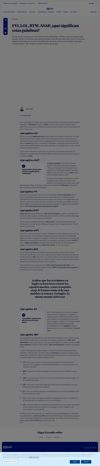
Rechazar (86, 461)
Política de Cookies (34, 457)
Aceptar (75, 461)
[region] (50, 459)
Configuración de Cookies (10, 461)
